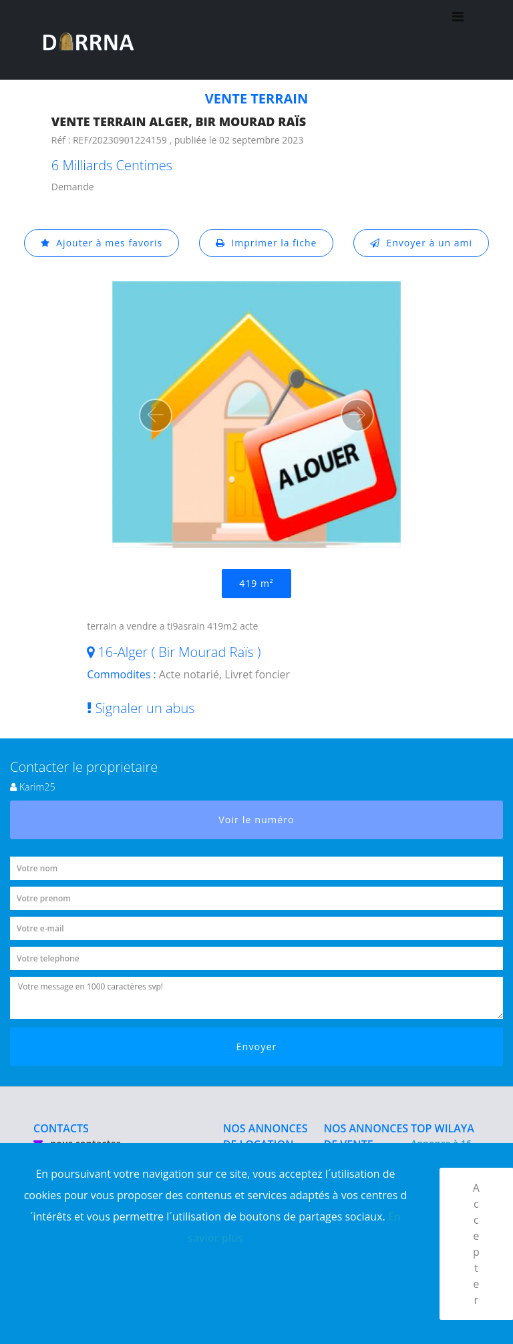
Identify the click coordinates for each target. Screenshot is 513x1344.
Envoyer (256, 1046)
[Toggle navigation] (458, 40)
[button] (155, 415)
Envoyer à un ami (421, 242)
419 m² (256, 583)
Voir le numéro (256, 819)
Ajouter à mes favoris (101, 242)
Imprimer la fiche (266, 242)
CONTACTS (61, 1128)
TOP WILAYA (442, 1128)
